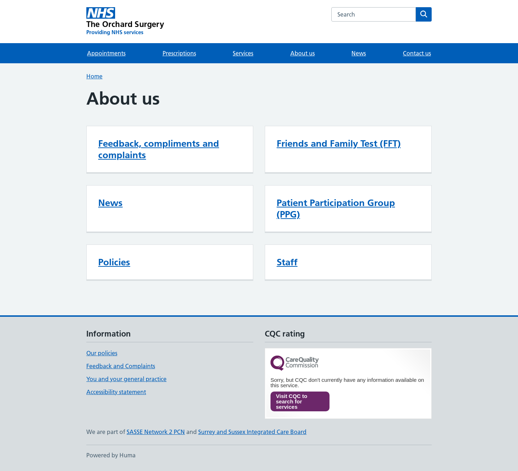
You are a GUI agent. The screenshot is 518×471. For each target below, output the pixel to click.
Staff (287, 262)
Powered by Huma (111, 455)
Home (94, 76)
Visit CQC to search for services (291, 401)
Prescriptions (179, 53)
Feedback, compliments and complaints (158, 149)
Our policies (101, 353)
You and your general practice (126, 379)
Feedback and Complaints (120, 366)
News (358, 53)
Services (243, 53)
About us (302, 53)
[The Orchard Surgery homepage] (125, 21)
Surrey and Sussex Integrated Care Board (252, 431)
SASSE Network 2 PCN (156, 431)
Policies (114, 262)
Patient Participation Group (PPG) (336, 208)
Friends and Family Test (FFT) (339, 143)
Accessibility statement (116, 391)
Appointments (106, 53)
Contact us (417, 53)
